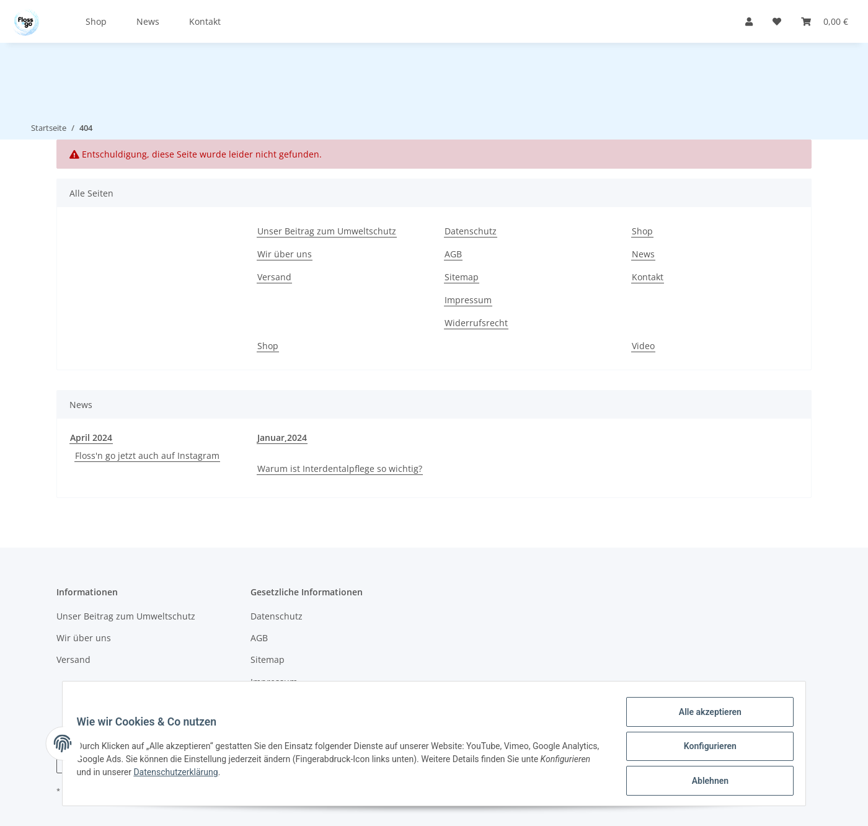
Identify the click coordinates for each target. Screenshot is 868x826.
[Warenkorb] (824, 21)
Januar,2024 (282, 437)
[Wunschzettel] (777, 21)
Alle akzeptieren (704, 717)
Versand (274, 277)
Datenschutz (471, 231)
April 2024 (91, 437)
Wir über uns (284, 254)
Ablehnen (704, 782)
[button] (749, 21)
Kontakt (205, 21)
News (147, 21)
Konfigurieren (704, 750)
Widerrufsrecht (476, 323)
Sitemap (462, 277)
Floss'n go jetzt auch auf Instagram (147, 455)
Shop (96, 21)
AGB (453, 254)
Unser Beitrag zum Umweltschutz (326, 231)
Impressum (468, 300)
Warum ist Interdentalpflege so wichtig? (339, 468)
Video (643, 346)
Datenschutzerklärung (234, 776)
